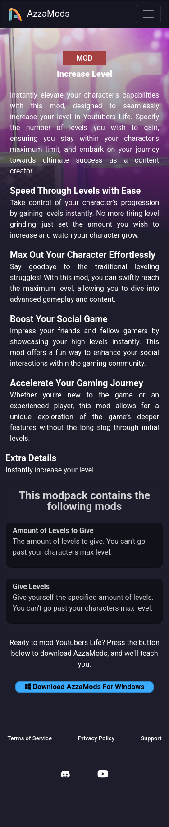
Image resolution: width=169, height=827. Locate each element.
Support (151, 738)
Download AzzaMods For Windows (85, 686)
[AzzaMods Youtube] (102, 774)
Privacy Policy (96, 738)
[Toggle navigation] (148, 14)
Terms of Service (29, 738)
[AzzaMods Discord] (65, 775)
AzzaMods (38, 14)
